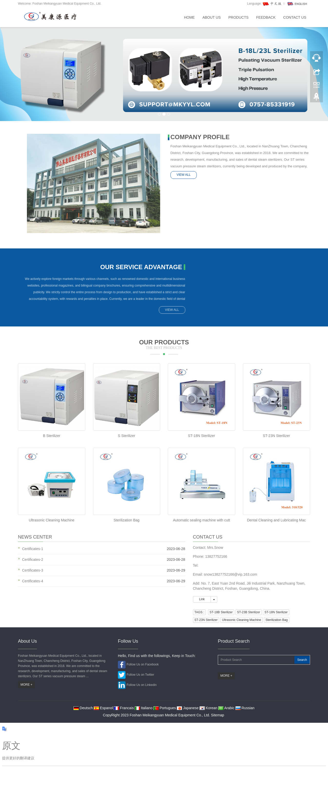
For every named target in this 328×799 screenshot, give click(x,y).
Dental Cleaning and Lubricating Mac (276, 520)
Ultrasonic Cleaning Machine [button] (241, 620)
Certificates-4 (32, 581)
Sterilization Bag (126, 520)
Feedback (265, 17)
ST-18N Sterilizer (201, 436)
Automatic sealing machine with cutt (201, 520)
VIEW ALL (184, 175)
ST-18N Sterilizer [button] (276, 612)
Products (238, 17)
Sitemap (217, 715)
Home (189, 17)
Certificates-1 (32, 549)
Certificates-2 (32, 559)
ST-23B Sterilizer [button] (248, 612)
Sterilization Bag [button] (276, 620)
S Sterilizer (126, 436)
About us (211, 17)
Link (202, 599)
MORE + (26, 684)
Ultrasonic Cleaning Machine (51, 520)
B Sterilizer (51, 436)
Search (302, 660)
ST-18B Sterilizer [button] (221, 612)
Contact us (294, 17)
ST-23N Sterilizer (276, 436)
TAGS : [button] (199, 612)
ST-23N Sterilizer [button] (206, 620)
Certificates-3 (32, 570)
